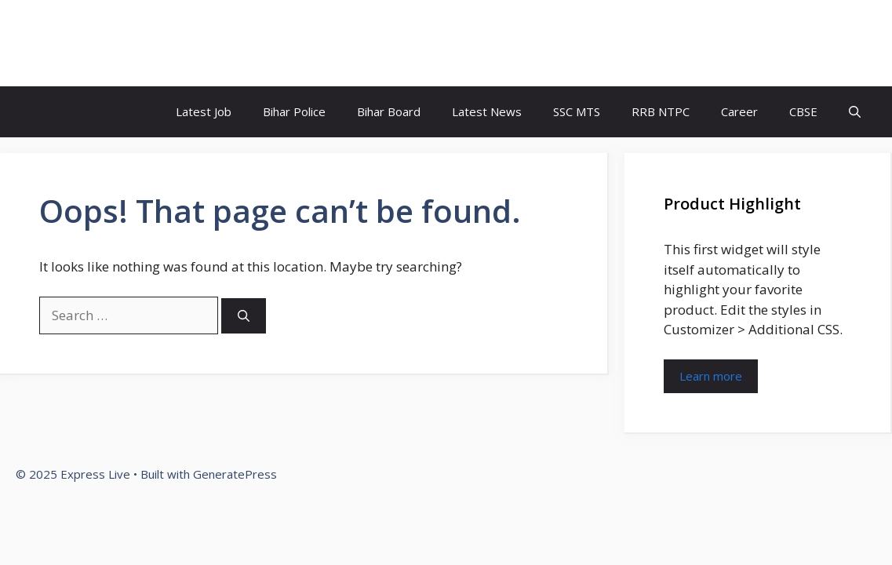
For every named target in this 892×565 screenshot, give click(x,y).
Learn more (710, 376)
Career (739, 111)
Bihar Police (294, 111)
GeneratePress (235, 474)
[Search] (243, 316)
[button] (854, 111)
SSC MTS (576, 111)
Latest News (487, 111)
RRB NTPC (661, 111)
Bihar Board (389, 111)
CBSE (803, 111)
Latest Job (203, 111)
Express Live (91, 43)
